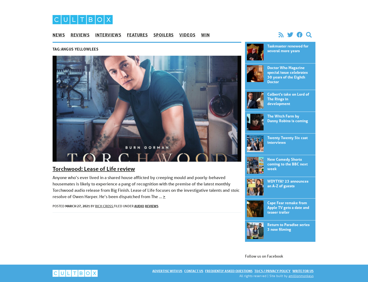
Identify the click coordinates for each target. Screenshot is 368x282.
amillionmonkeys (301, 276)
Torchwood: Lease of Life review (94, 168)
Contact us (193, 271)
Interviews (108, 34)
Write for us (303, 271)
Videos (187, 34)
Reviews (80, 34)
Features (137, 34)
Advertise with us (167, 271)
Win (205, 34)
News (59, 34)
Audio (139, 206)
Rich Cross (104, 206)
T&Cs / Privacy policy (272, 271)
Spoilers (163, 34)
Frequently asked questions (229, 271)
